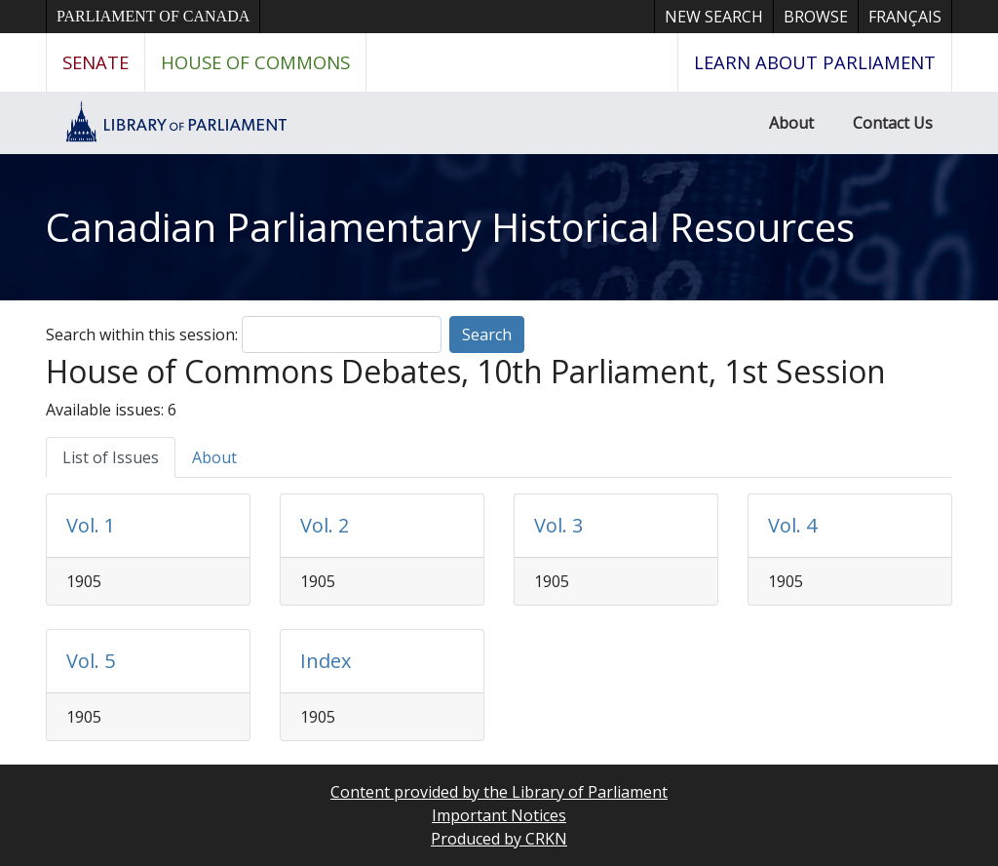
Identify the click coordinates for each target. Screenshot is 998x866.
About (791, 123)
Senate (95, 62)
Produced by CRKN (499, 838)
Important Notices (499, 815)
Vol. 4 (792, 525)
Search (487, 334)
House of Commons (255, 62)
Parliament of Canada (153, 16)
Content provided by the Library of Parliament (499, 792)
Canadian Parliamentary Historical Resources (450, 227)
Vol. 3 (558, 525)
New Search (714, 16)
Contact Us (893, 123)
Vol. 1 (90, 525)
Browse (816, 16)
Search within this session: (142, 334)
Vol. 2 (324, 525)
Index (325, 661)
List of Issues (110, 457)
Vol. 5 (90, 661)
